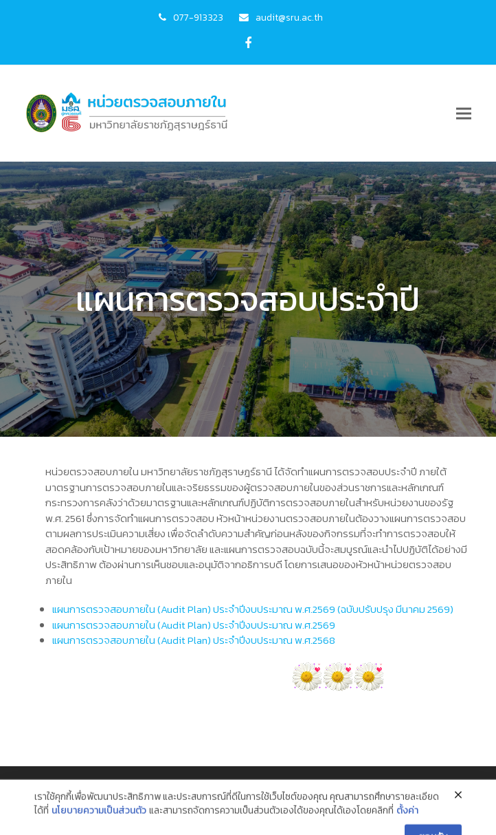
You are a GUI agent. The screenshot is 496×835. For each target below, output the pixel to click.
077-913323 (198, 17)
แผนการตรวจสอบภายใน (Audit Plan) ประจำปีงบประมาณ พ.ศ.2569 (193, 625)
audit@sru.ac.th (289, 17)
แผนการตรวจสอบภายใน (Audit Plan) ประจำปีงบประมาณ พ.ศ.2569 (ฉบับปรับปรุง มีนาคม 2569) (252, 609)
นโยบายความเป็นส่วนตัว (99, 824)
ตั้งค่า (407, 824)
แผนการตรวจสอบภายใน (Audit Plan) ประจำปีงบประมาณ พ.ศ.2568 (193, 640)
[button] (463, 114)
